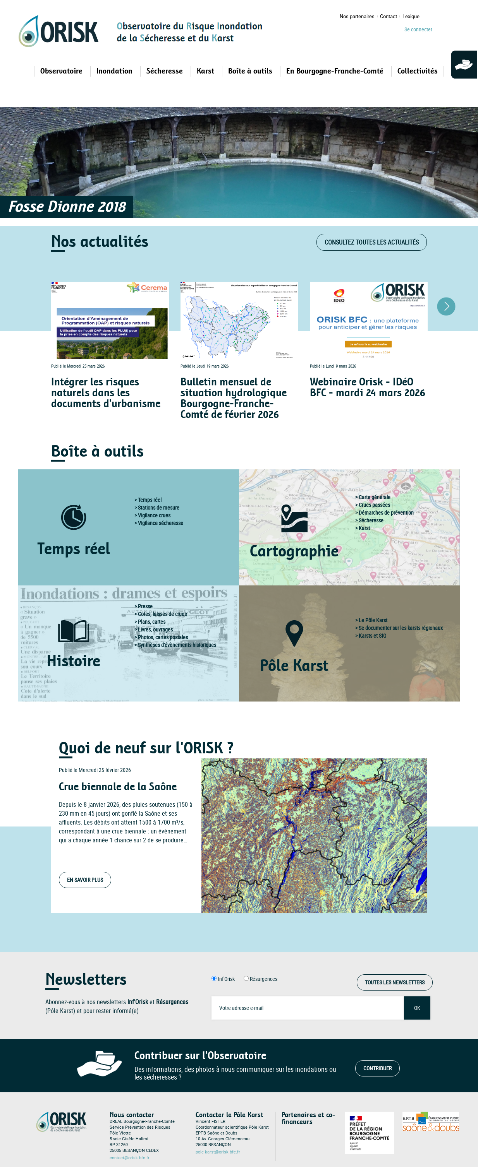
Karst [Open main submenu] (206, 71)
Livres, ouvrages (155, 629)
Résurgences (263, 978)
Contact (388, 16)
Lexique (411, 16)
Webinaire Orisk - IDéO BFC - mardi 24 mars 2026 (367, 387)
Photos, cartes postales (163, 637)
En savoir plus (85, 879)
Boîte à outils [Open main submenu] (251, 71)
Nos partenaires (357, 16)
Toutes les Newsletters (395, 982)
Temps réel (150, 499)
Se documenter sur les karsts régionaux (401, 627)
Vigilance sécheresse (160, 523)
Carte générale (374, 497)
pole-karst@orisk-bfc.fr (218, 1152)
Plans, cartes (151, 621)
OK (417, 1007)
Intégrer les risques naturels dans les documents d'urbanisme (105, 393)
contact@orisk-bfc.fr (130, 1157)
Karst (364, 528)
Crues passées (374, 504)
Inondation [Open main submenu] (115, 71)
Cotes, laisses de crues (162, 614)
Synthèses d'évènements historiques (177, 645)
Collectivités (417, 71)
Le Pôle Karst (373, 620)
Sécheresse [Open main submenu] (165, 71)
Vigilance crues (154, 515)
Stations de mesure (158, 507)
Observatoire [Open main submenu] (62, 71)
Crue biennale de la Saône (118, 786)
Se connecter (418, 29)
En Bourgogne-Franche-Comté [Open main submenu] (335, 71)
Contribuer (377, 1068)
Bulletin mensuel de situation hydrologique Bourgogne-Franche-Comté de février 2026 (234, 398)
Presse (145, 606)
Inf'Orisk (226, 978)
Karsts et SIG (372, 635)
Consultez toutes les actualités (372, 242)
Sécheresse (371, 520)
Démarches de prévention (386, 512)
